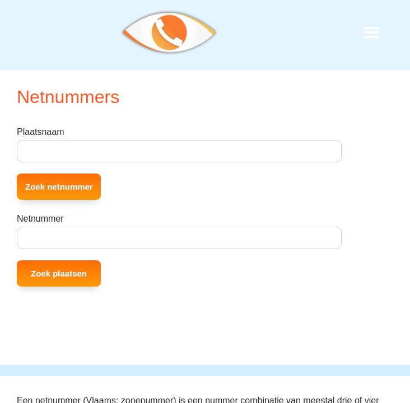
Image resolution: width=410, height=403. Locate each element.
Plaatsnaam (40, 132)
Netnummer (40, 218)
